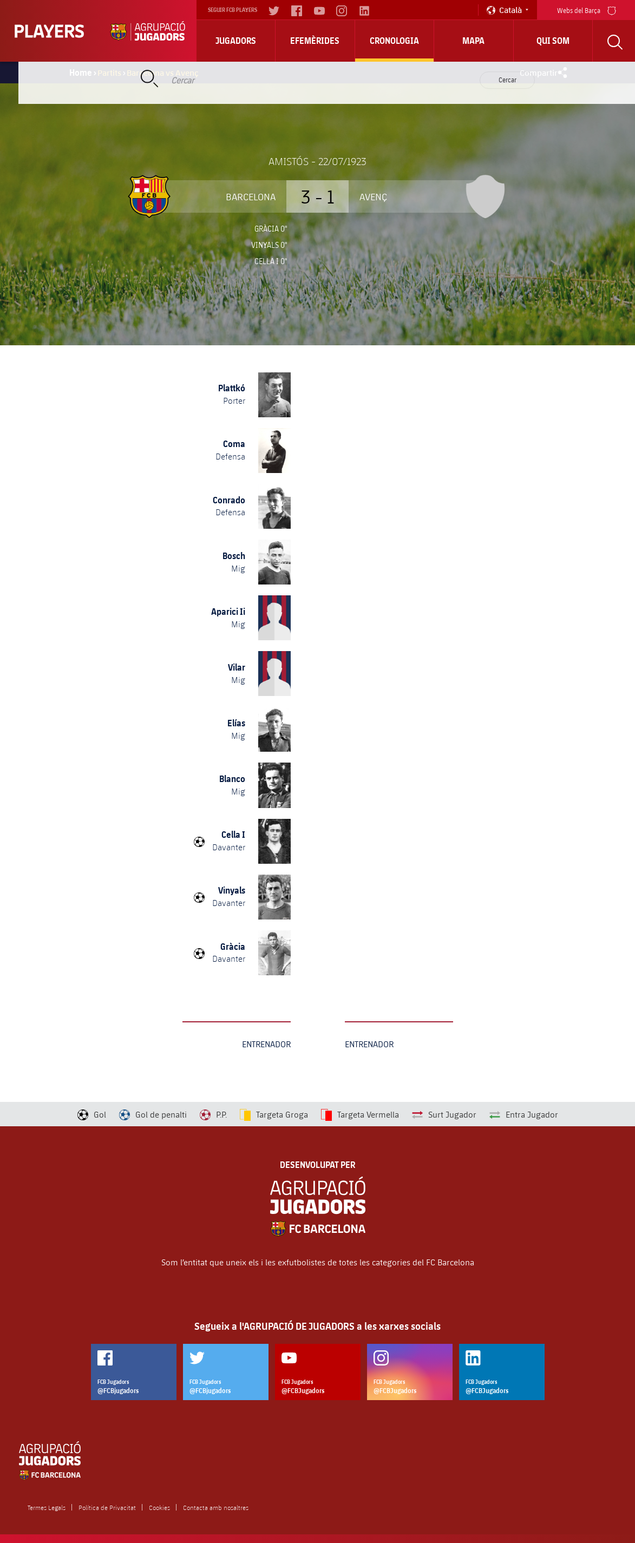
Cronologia (394, 40)
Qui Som (552, 40)
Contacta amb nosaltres (215, 1507)
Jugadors (235, 40)
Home (80, 72)
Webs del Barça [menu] (586, 9)
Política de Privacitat (107, 1507)
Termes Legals (47, 1507)
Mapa (473, 40)
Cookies (159, 1507)
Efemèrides (314, 40)
